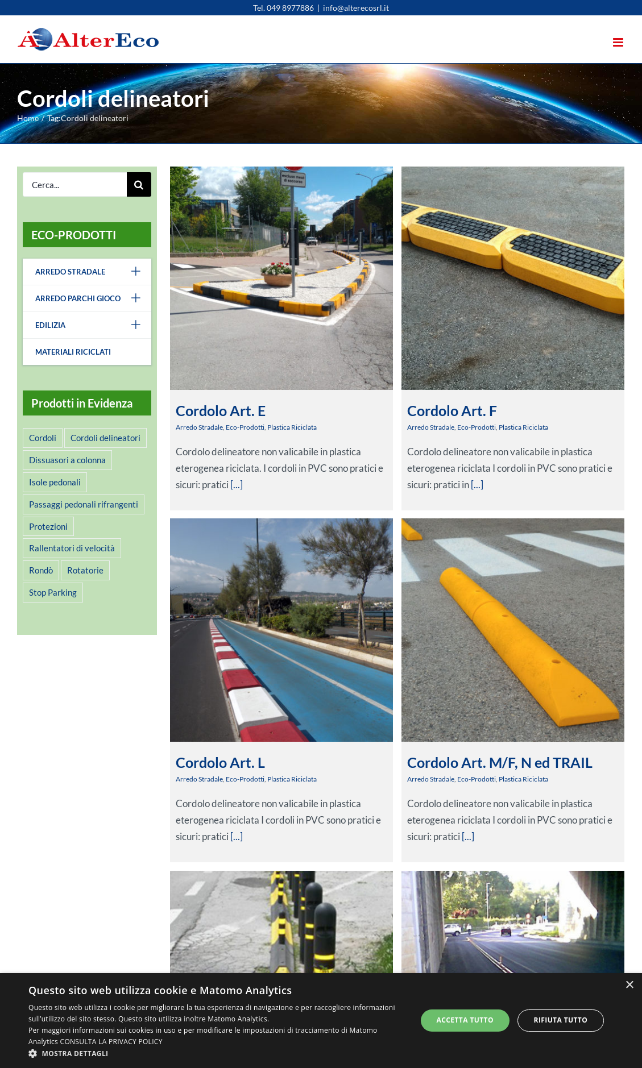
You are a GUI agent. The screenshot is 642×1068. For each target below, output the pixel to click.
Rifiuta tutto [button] (561, 1020)
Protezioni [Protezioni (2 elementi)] (48, 526)
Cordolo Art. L (250, 727)
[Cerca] (139, 184)
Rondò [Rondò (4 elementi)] (41, 570)
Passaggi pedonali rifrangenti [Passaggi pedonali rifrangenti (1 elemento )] (83, 504)
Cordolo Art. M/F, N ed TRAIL (477, 757)
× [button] (629, 985)
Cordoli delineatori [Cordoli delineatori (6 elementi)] (105, 438)
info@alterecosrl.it (356, 8)
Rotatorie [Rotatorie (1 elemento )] (85, 570)
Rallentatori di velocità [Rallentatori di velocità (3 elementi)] (72, 548)
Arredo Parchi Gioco (93, 298)
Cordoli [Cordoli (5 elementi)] (42, 438)
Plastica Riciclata (292, 427)
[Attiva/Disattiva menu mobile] (619, 42)
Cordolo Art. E (221, 410)
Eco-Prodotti (245, 427)
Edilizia (93, 325)
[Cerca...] (75, 184)
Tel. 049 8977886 (283, 8)
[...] (469, 485)
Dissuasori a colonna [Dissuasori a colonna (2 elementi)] (67, 460)
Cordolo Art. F (445, 410)
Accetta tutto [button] (465, 1020)
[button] (216, 1053)
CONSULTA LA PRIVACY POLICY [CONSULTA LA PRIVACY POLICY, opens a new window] (111, 1041)
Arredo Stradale (199, 427)
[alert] (321, 1020)
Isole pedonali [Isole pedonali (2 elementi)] (55, 482)
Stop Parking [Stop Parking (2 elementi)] (53, 592)
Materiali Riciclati (73, 351)
